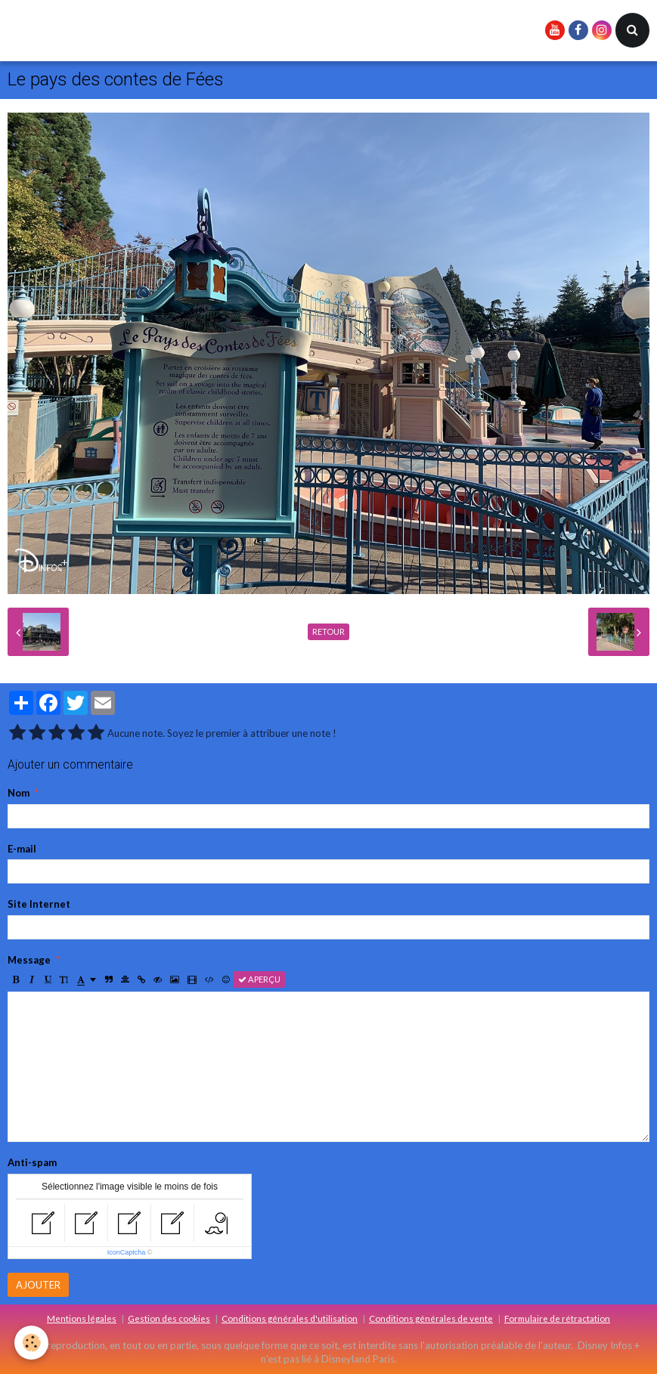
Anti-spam (32, 1162)
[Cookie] (32, 1343)
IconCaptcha (126, 1252)
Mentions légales (81, 1318)
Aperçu (259, 979)
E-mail (22, 849)
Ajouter (38, 1285)
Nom (18, 793)
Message (29, 960)
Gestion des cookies (169, 1318)
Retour (328, 631)
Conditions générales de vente (431, 1318)
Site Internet (39, 904)
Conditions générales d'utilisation (290, 1318)
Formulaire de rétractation (557, 1318)
